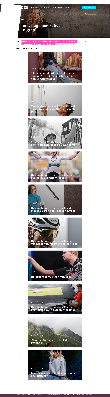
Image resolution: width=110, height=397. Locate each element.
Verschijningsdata (76, 394)
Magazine (34, 7)
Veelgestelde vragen (26, 394)
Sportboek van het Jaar (47, 7)
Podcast (59, 7)
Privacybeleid (47, 394)
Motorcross (60, 41)
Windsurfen (40, 44)
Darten (25, 41)
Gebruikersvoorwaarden (57, 394)
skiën (50, 44)
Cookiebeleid (40, 394)
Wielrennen (27, 44)
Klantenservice (67, 394)
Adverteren (18, 394)
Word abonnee (89, 7)
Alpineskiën (60, 44)
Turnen (72, 41)
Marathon (47, 41)
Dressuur (35, 41)
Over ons (67, 7)
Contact (34, 394)
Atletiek (70, 44)
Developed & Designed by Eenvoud (54, 395)
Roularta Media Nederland (87, 394)
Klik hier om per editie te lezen (26, 48)
